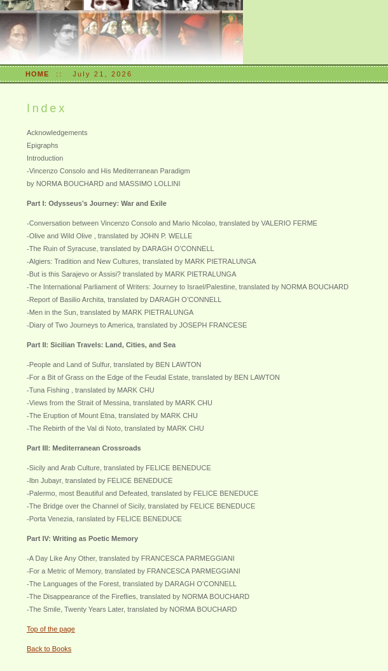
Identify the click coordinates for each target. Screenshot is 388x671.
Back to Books (49, 649)
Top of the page (51, 629)
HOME (37, 74)
